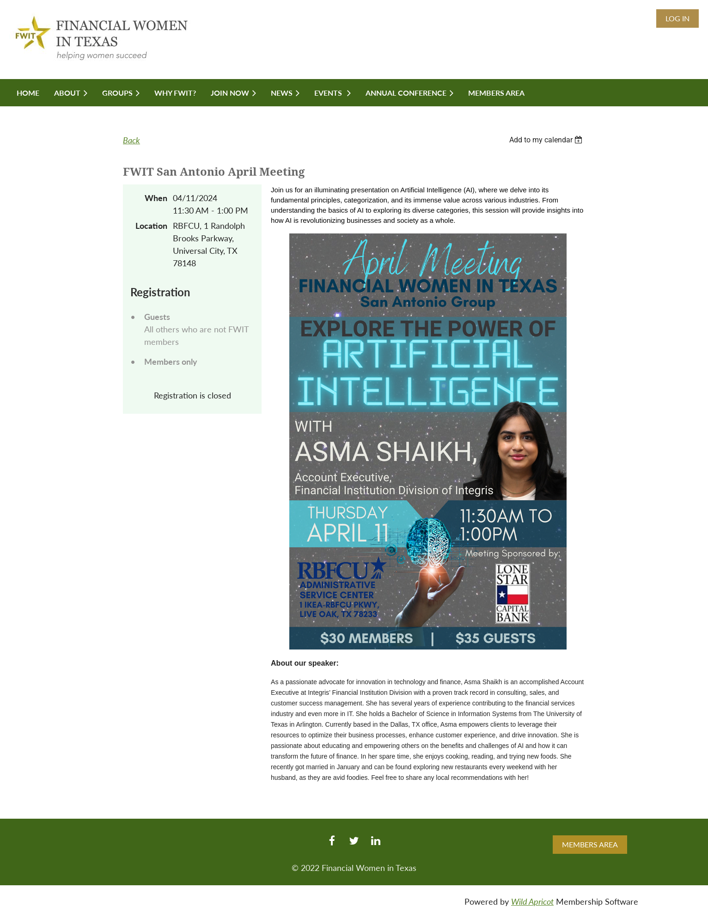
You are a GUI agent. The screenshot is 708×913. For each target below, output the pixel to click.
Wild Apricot (532, 901)
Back (131, 140)
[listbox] (547, 140)
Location (151, 226)
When (156, 198)
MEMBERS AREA (590, 844)
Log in (677, 18)
